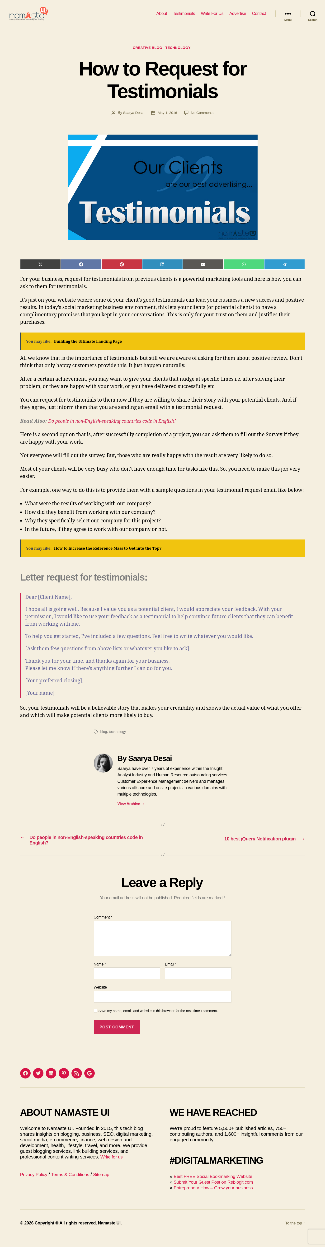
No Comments (203, 121)
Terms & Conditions (75, 1184)
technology (118, 740)
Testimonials (184, 17)
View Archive (131, 812)
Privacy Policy (35, 1184)
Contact (259, 17)
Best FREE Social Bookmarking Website (217, 1186)
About (161, 17)
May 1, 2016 (167, 121)
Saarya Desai (133, 121)
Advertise (237, 17)
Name (100, 975)
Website (100, 998)
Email (171, 975)
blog (103, 740)
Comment (103, 928)
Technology (180, 56)
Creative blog (147, 56)
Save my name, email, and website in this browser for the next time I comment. (158, 1021)
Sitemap (109, 1184)
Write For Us (212, 17)
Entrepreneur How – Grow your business (217, 1198)
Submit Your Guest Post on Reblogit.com (217, 1192)
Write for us (112, 1167)
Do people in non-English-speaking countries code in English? (118, 429)
